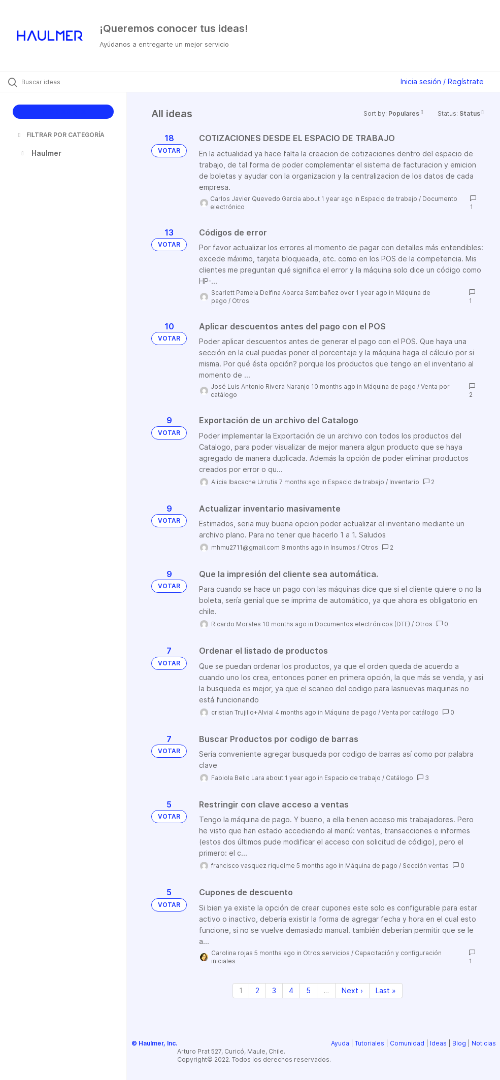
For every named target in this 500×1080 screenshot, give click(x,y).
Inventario (404, 482)
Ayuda (340, 1043)
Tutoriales (369, 1043)
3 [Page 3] (274, 990)
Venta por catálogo (410, 712)
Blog (459, 1043)
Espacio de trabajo (389, 199)
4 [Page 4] (291, 990)
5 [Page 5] (308, 990)
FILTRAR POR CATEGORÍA (60, 135)
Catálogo (399, 778)
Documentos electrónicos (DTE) (362, 624)
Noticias (484, 1043)
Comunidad (407, 1043)
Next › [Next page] (352, 990)
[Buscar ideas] (68, 82)
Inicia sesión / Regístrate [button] (442, 81)
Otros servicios (326, 953)
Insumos (343, 547)
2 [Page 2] (257, 990)
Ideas (438, 1043)
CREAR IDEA (63, 111)
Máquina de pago (389, 386)
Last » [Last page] (386, 990)
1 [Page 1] (241, 990)
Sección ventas (426, 865)
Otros (240, 301)
